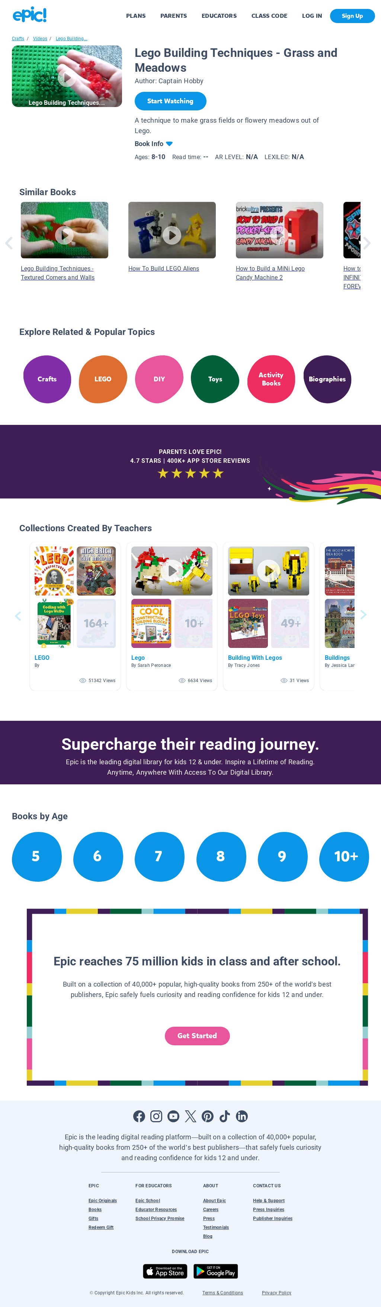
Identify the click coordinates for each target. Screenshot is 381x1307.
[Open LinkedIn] (242, 1116)
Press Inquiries (268, 1209)
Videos (40, 38)
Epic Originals (103, 1200)
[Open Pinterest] (208, 1116)
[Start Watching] (170, 101)
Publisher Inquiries (272, 1218)
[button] (75, 616)
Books (95, 1209)
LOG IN (312, 16)
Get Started (197, 1036)
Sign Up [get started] (352, 16)
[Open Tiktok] (225, 1116)
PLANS (135, 16)
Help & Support (268, 1200)
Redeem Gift (101, 1227)
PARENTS (173, 16)
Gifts (93, 1218)
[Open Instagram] (156, 1116)
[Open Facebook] (139, 1116)
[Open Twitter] (190, 1116)
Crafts (18, 38)
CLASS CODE (269, 16)
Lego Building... (71, 38)
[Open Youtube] (173, 1116)
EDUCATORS (219, 16)
